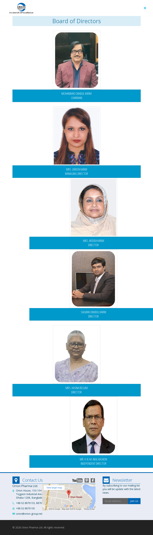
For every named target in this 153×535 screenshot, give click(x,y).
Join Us (134, 501)
